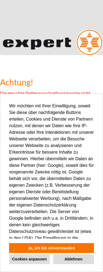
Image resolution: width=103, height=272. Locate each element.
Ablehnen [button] (74, 259)
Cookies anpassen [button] (29, 259)
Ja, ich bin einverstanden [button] (51, 248)
